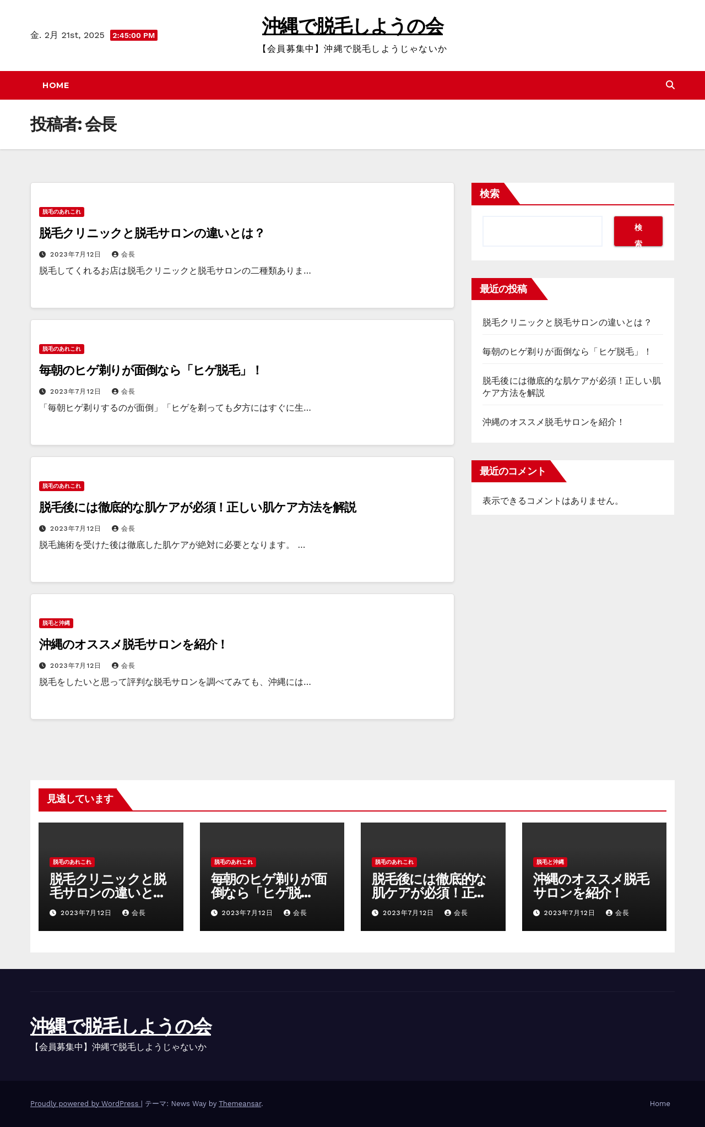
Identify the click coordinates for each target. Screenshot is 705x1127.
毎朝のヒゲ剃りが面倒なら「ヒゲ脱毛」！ (151, 370)
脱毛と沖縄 (56, 623)
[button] (670, 85)
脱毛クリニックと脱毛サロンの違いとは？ (152, 233)
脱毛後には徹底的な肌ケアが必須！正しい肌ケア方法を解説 (197, 507)
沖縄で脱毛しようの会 (352, 25)
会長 (123, 254)
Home (55, 85)
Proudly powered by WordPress (85, 1103)
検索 (490, 194)
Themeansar (240, 1103)
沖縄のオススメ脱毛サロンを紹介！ (133, 644)
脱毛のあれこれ (61, 212)
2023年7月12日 (77, 254)
